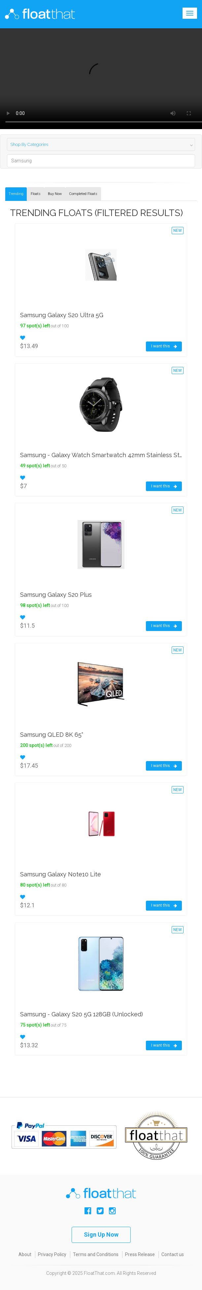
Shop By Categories (29, 144)
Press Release (140, 1254)
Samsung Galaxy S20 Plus (56, 594)
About (24, 1254)
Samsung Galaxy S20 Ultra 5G (61, 315)
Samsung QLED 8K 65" (51, 734)
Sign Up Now (101, 1234)
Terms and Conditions (95, 1254)
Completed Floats (83, 194)
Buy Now (55, 194)
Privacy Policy (52, 1254)
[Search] (101, 160)
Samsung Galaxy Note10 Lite (60, 874)
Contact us (172, 1254)
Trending (16, 194)
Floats (36, 194)
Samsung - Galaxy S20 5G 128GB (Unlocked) (81, 1014)
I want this (164, 346)
